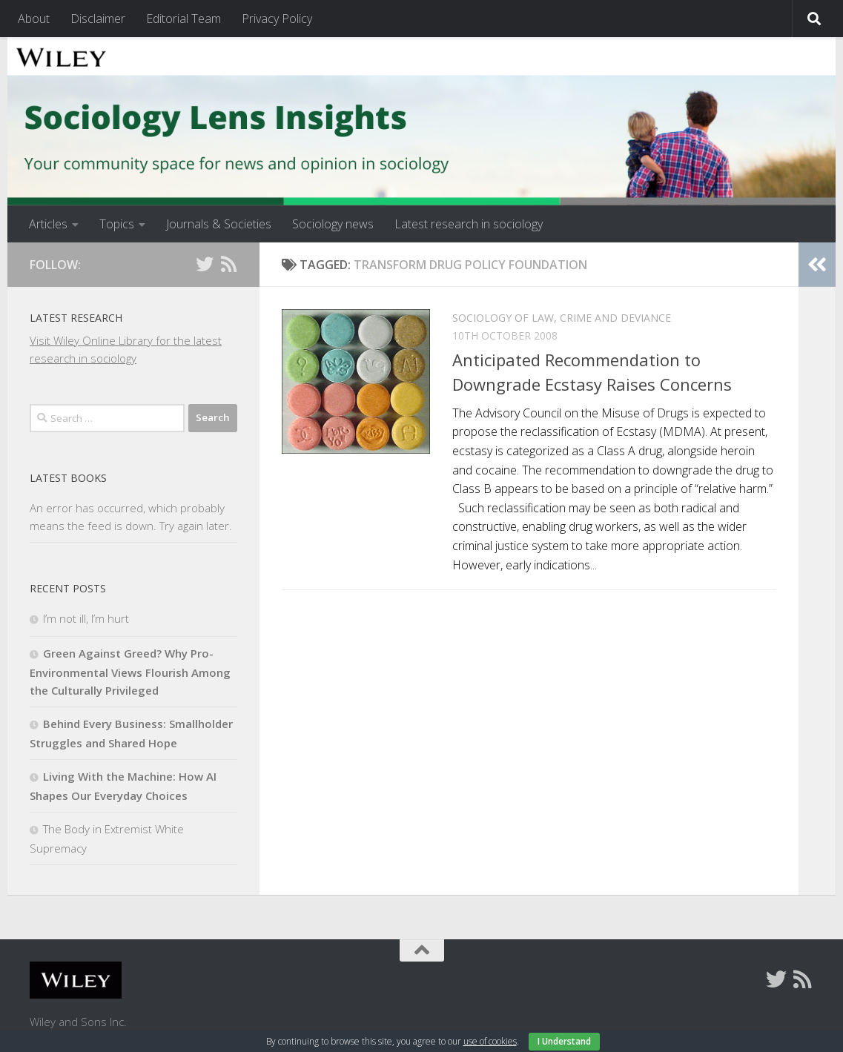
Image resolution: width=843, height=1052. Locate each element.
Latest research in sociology (468, 224)
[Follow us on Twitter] (205, 264)
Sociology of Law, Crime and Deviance (561, 318)
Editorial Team (183, 18)
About (34, 18)
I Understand (564, 1041)
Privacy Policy (277, 18)
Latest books (68, 478)
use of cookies (490, 1041)
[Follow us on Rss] (228, 264)
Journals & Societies (218, 224)
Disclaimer (97, 18)
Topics (116, 224)
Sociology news (333, 224)
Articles (48, 224)
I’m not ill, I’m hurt (86, 618)
